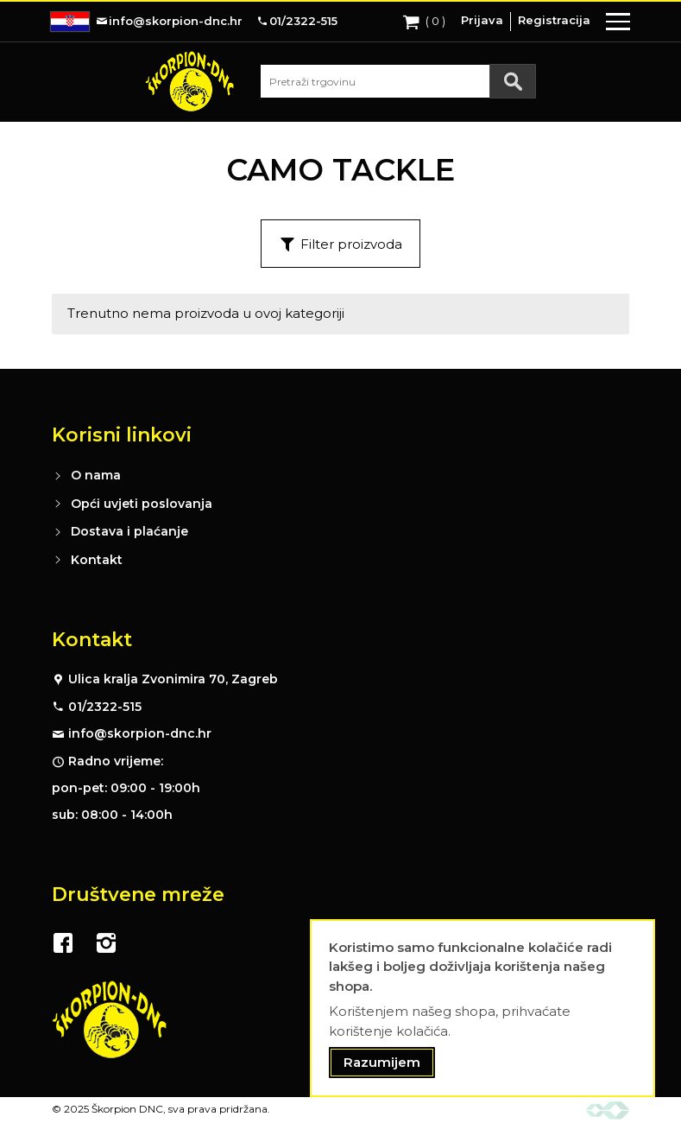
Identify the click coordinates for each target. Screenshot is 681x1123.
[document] (482, 1008)
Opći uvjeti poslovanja (141, 503)
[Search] (512, 81)
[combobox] (398, 81)
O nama (96, 475)
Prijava (482, 20)
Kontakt (97, 560)
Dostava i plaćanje (129, 531)
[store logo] (190, 81)
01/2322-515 (105, 706)
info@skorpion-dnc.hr (139, 733)
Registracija (554, 20)
